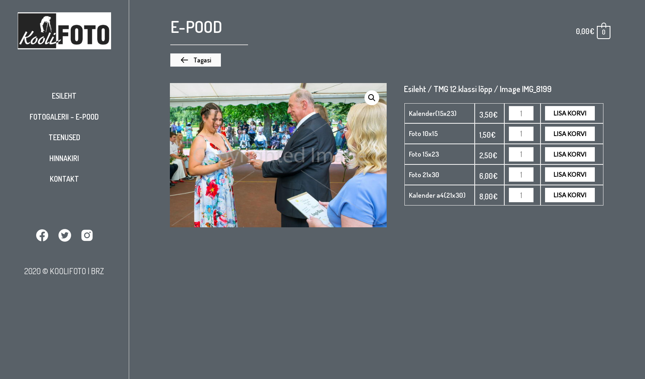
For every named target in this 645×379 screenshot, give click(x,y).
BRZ (97, 271)
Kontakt (64, 178)
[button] (195, 60)
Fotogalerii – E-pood (64, 116)
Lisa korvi (570, 113)
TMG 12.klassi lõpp (463, 88)
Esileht (64, 95)
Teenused (64, 137)
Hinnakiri (64, 158)
